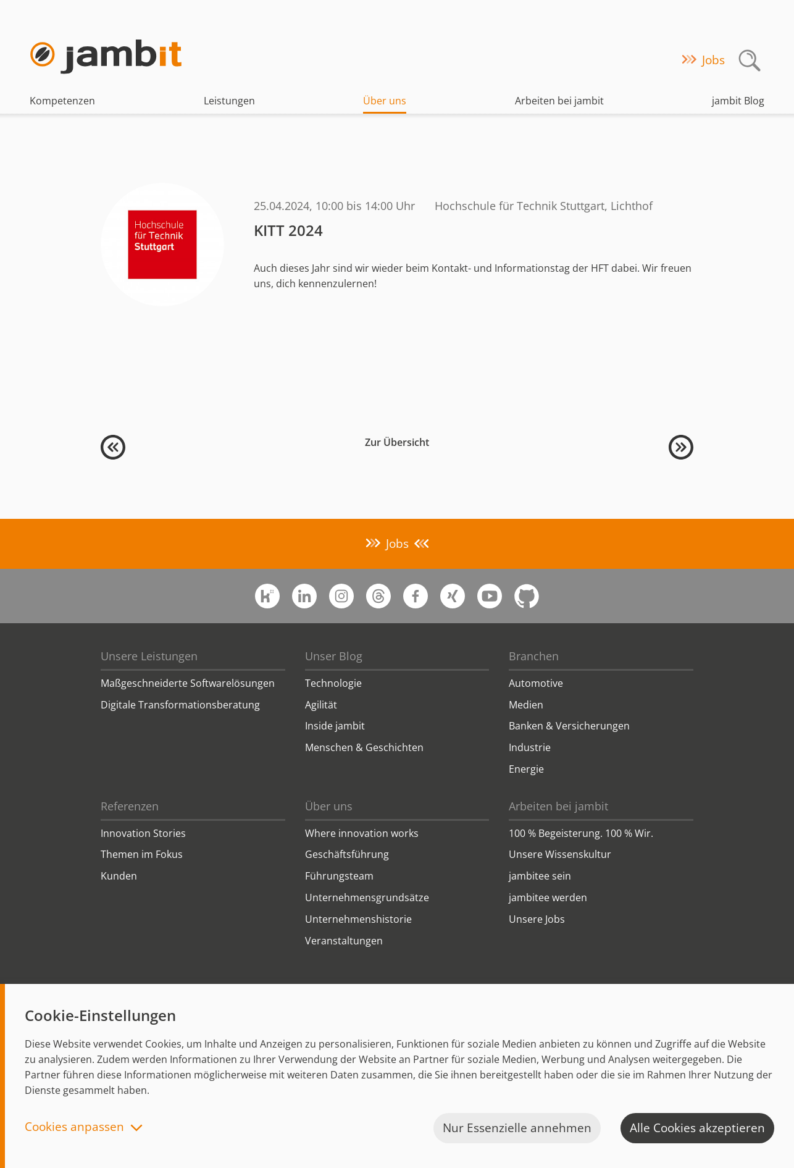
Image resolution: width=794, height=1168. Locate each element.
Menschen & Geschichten (364, 747)
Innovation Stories (143, 833)
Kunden (119, 876)
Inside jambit (335, 726)
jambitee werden (548, 897)
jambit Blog (738, 100)
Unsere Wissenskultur (560, 854)
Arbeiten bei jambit (559, 100)
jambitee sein (540, 876)
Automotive (536, 683)
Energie (526, 769)
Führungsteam (339, 876)
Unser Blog (333, 656)
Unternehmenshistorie (358, 919)
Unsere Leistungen (149, 656)
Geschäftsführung (347, 854)
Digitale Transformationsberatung (180, 705)
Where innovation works (362, 833)
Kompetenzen (62, 100)
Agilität (321, 705)
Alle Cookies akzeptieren (697, 1128)
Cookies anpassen (74, 1127)
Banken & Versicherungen (569, 726)
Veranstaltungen (344, 940)
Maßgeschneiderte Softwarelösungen (188, 683)
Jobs (713, 60)
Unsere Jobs (537, 919)
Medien (526, 705)
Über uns (384, 100)
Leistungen (229, 100)
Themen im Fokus (142, 854)
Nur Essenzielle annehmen (517, 1128)
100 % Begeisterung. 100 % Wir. (581, 833)
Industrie (530, 747)
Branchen (534, 656)
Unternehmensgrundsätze (367, 897)
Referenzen (130, 806)
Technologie (333, 683)
